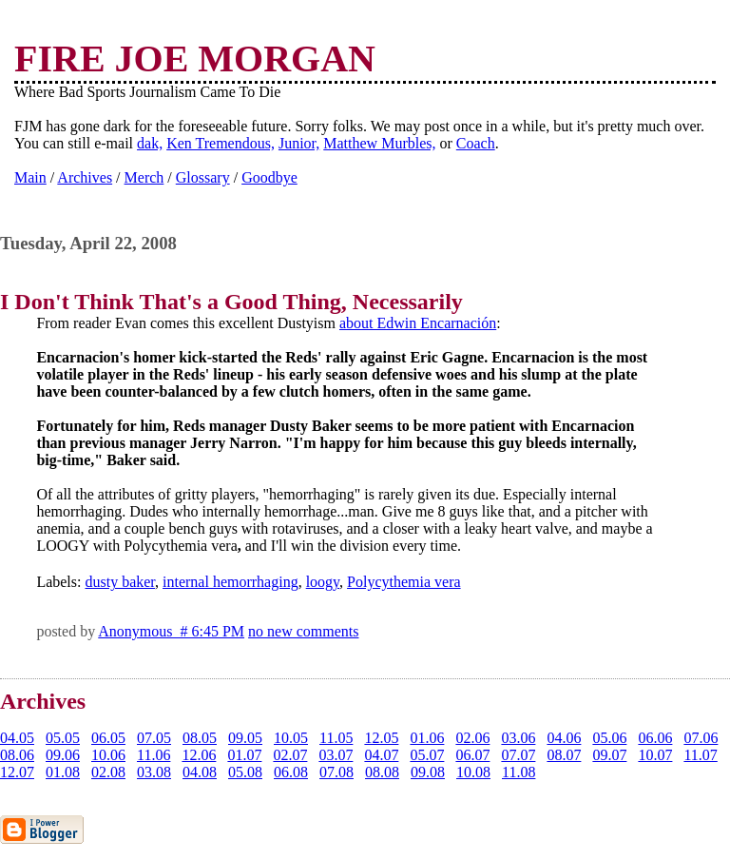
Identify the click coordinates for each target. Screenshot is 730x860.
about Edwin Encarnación (417, 323)
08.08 (382, 772)
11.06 (153, 755)
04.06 (564, 738)
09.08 (428, 772)
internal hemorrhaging (230, 582)
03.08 (154, 772)
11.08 (518, 772)
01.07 (244, 755)
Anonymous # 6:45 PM (171, 631)
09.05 (245, 738)
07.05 (154, 738)
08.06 (17, 755)
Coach (475, 143)
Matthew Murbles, (379, 143)
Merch (144, 177)
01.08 (63, 772)
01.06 (427, 738)
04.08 (199, 772)
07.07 (518, 755)
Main (30, 177)
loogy (322, 582)
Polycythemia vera (404, 582)
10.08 (473, 772)
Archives (84, 177)
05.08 (245, 772)
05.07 (427, 755)
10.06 (108, 755)
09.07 (609, 755)
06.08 (291, 772)
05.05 (63, 738)
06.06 (655, 738)
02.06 (472, 738)
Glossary (203, 177)
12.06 (199, 755)
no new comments (303, 631)
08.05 (199, 738)
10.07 (655, 755)
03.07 (335, 755)
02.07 (290, 755)
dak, (150, 143)
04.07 (381, 755)
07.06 (700, 738)
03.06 (518, 738)
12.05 (381, 738)
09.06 (63, 755)
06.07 (472, 755)
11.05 (336, 738)
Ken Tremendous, (220, 143)
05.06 (609, 738)
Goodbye (269, 177)
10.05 (291, 738)
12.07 (17, 772)
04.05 (17, 738)
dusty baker (120, 582)
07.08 (336, 772)
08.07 (564, 755)
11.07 (700, 755)
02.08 (108, 772)
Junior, (299, 143)
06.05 (108, 738)
